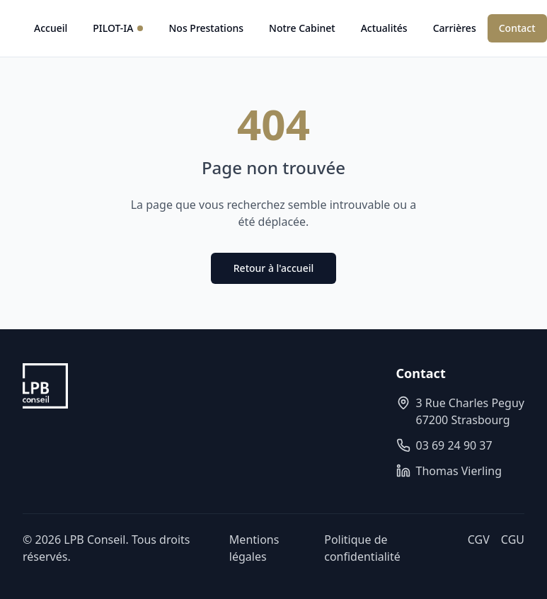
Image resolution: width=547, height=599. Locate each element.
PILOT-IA (118, 28)
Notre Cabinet (302, 28)
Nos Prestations (205, 28)
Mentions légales (254, 548)
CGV (479, 539)
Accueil (50, 28)
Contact (517, 28)
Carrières (454, 28)
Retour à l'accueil (273, 268)
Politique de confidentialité (362, 548)
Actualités (384, 28)
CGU (512, 539)
